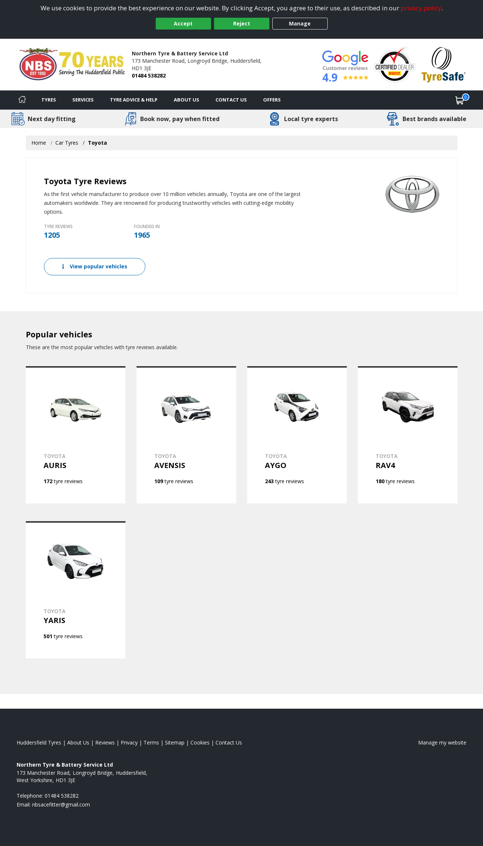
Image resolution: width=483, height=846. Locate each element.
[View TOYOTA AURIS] (75, 434)
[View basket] (459, 100)
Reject (241, 23)
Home (38, 142)
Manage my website (442, 742)
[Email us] (61, 804)
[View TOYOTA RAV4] (408, 434)
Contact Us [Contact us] (231, 99)
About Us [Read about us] (78, 742)
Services (83, 99)
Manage (300, 23)
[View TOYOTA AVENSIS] (186, 434)
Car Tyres (66, 142)
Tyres (48, 99)
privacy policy (421, 8)
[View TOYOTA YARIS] (75, 589)
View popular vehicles (94, 266)
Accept (183, 23)
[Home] (22, 100)
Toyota (97, 142)
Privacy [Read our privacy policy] (129, 742)
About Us (186, 99)
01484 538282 (149, 75)
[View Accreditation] (394, 64)
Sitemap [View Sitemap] (174, 742)
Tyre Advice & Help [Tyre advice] (134, 99)
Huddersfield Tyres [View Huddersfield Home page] (39, 742)
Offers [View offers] (272, 99)
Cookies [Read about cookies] (200, 742)
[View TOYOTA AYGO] (297, 434)
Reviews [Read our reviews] (105, 742)
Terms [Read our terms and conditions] (151, 742)
